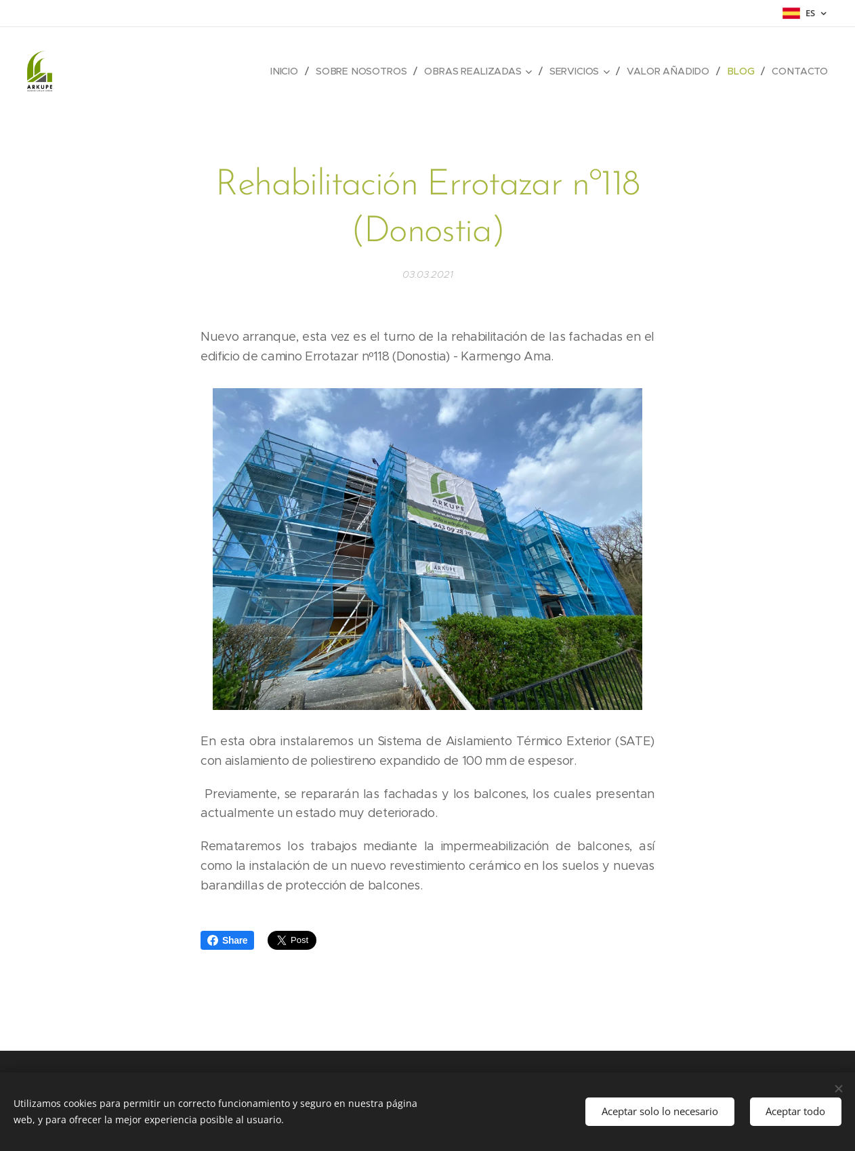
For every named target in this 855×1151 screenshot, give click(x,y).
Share (227, 940)
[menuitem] (289, 71)
